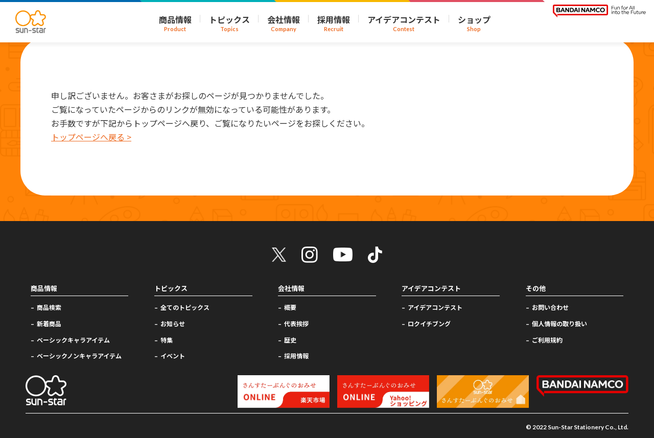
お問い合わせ (550, 307)
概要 (290, 307)
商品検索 (49, 307)
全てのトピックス (184, 307)
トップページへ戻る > (91, 137)
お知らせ (172, 323)
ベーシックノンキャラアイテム (79, 355)
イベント (172, 355)
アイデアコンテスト (435, 307)
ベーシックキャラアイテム (73, 339)
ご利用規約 (547, 339)
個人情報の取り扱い (559, 323)
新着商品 (49, 323)
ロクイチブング (429, 323)
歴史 (290, 339)
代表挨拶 (296, 323)
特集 (166, 339)
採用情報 (296, 355)
